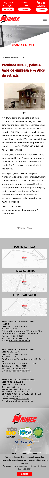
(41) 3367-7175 (19, 366)
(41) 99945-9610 (21, 369)
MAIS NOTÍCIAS (24, 228)
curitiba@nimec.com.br (20, 371)
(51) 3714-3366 (16, 336)
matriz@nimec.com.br (19, 341)
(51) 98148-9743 (21, 338)
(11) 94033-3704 (21, 399)
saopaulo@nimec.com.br (21, 401)
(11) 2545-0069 (16, 396)
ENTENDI (24, 474)
